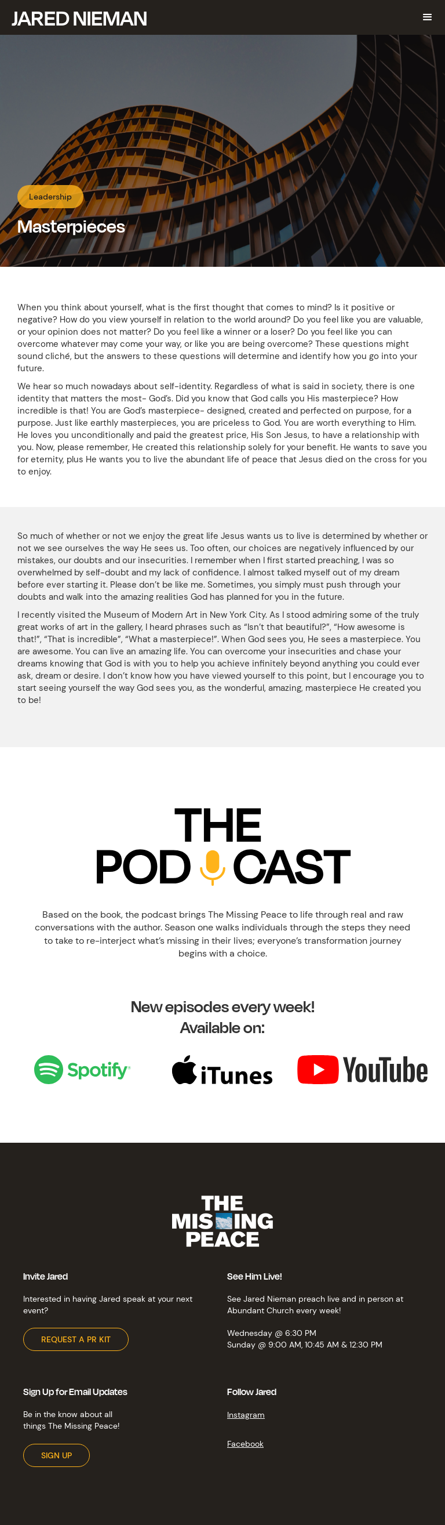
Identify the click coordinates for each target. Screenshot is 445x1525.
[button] (427, 17)
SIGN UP (56, 1455)
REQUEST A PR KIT (76, 1339)
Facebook (245, 1444)
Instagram (246, 1415)
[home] (79, 17)
